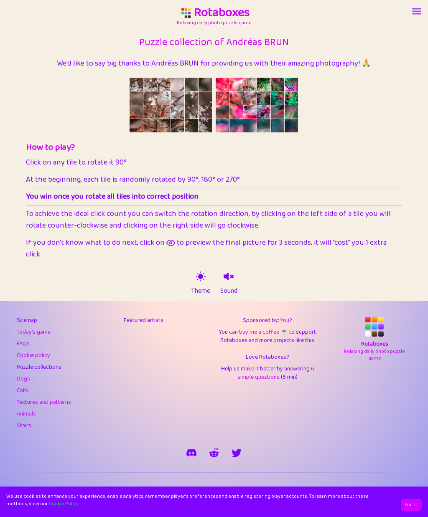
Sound (228, 291)
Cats (22, 390)
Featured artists (143, 320)
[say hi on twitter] (237, 453)
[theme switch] (201, 276)
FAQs (23, 343)
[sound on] (229, 276)
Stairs (24, 425)
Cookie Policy (64, 504)
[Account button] (417, 11)
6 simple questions (275, 373)
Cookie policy (33, 355)
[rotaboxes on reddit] (214, 453)
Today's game (34, 332)
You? (286, 320)
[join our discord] (191, 453)
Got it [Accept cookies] (411, 505)
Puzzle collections (39, 367)
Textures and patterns (44, 402)
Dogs (23, 378)
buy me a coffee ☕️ (263, 332)
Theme (200, 291)
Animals (26, 413)
